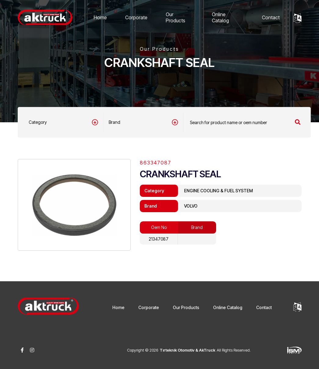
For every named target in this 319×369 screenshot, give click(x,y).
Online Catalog (220, 17)
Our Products (175, 17)
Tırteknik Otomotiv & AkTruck (187, 350)
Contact (271, 17)
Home (100, 17)
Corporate (136, 17)
